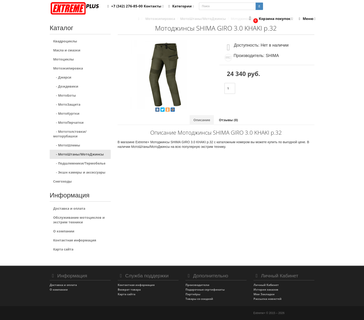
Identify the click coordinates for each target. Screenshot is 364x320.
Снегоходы (62, 181)
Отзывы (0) (228, 120)
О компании (63, 231)
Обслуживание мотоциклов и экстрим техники (79, 219)
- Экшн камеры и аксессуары (79, 172)
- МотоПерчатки (68, 122)
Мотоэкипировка (68, 68)
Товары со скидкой (199, 299)
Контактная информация (74, 240)
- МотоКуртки (66, 113)
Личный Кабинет (266, 285)
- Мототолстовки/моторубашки (70, 133)
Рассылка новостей (268, 299)
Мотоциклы (63, 59)
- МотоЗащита (66, 104)
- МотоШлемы (66, 145)
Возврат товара (129, 289)
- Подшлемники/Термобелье (79, 163)
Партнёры (192, 294)
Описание (201, 120)
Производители (197, 285)
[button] (270, 19)
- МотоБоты (64, 95)
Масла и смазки (66, 50)
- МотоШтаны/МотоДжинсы (78, 154)
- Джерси (62, 77)
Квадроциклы (65, 41)
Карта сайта (63, 249)
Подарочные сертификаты (205, 289)
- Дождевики (65, 86)
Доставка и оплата (69, 208)
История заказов (266, 289)
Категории (180, 6)
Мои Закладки (264, 294)
